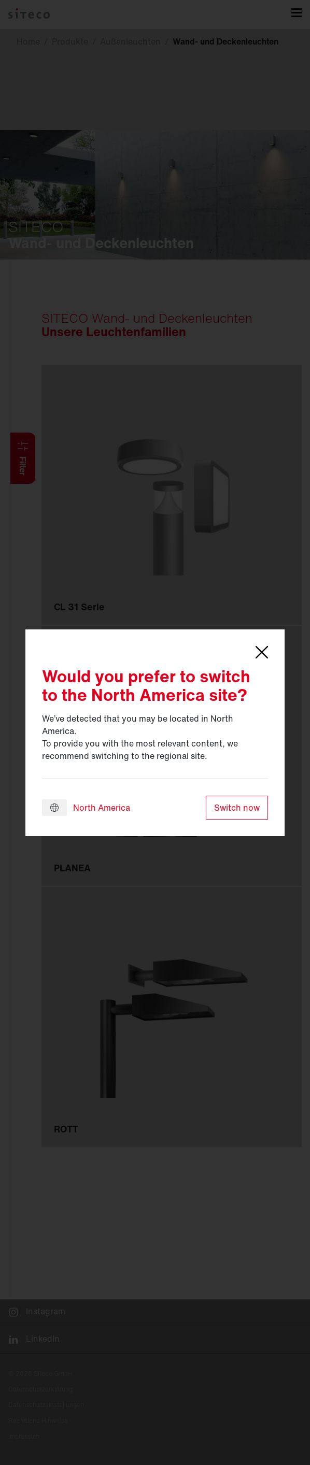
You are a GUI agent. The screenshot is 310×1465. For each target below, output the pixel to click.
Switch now (237, 807)
